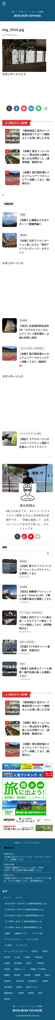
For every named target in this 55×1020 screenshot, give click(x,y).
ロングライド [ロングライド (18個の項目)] (22, 945)
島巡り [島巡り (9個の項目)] (29, 963)
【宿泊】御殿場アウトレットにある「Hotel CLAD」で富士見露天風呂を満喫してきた (35, 595)
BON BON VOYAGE (27, 15)
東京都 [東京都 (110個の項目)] (27, 975)
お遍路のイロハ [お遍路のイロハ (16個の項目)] (21, 933)
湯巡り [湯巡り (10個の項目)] (48, 975)
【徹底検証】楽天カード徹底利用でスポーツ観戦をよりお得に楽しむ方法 (35, 134)
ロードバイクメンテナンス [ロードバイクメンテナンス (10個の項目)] (15, 951)
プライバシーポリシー (32, 843)
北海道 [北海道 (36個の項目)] (34, 951)
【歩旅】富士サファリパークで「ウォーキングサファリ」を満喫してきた (35, 570)
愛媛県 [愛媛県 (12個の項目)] (7, 975)
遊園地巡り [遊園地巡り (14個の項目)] (9, 993)
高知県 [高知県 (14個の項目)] (7, 999)
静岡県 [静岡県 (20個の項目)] (31, 993)
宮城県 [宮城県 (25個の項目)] (7, 963)
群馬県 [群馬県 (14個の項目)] (45, 981)
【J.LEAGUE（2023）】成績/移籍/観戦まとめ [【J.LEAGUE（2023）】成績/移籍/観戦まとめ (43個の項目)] (23, 915)
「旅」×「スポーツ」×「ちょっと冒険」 (27, 1006)
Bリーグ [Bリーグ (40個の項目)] (7, 897)
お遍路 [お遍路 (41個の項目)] (7, 933)
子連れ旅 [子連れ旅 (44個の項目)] (38, 957)
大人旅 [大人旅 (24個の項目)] (17, 957)
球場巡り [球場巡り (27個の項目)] (8, 981)
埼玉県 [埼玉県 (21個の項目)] (7, 957)
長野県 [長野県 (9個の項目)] (21, 993)
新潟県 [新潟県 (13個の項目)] (17, 975)
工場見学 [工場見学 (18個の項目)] (40, 963)
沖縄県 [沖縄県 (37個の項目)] (37, 975)
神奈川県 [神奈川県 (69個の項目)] (20, 981)
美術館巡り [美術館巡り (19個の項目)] (33, 981)
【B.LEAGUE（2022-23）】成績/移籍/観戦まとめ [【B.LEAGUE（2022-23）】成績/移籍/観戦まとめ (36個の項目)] (25, 903)
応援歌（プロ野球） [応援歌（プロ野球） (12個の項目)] (38, 969)
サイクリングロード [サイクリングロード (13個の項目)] (12, 939)
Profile (16, 843)
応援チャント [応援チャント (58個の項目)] (20, 969)
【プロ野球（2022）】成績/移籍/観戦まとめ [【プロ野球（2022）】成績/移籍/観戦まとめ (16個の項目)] (23, 921)
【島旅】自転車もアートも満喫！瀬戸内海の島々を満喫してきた (35, 672)
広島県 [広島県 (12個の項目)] (7, 969)
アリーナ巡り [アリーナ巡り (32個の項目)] (38, 933)
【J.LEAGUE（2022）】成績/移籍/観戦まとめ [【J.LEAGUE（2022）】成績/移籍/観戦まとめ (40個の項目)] (23, 909)
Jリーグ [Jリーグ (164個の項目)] (19, 897)
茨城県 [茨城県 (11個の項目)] (19, 987)
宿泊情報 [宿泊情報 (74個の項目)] (18, 963)
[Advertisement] (27, 89)
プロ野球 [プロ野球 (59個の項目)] (8, 945)
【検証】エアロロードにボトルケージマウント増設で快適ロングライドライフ (34, 443)
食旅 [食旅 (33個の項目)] (40, 993)
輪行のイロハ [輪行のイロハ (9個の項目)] (32, 987)
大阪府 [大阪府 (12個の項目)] (27, 957)
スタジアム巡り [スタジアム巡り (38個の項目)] (32, 939)
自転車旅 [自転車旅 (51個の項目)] (8, 987)
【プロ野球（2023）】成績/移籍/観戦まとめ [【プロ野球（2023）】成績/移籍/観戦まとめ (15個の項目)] (23, 927)
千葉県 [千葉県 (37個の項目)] (44, 951)
